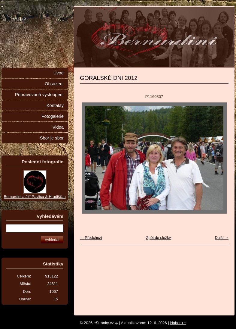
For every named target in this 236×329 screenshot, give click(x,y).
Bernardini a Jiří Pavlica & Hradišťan (34, 196)
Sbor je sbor (52, 138)
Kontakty (55, 105)
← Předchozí (91, 237)
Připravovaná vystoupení (39, 94)
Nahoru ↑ (178, 323)
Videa (58, 127)
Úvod (58, 72)
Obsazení (54, 83)
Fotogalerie (52, 116)
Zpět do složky (158, 237)
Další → (221, 237)
